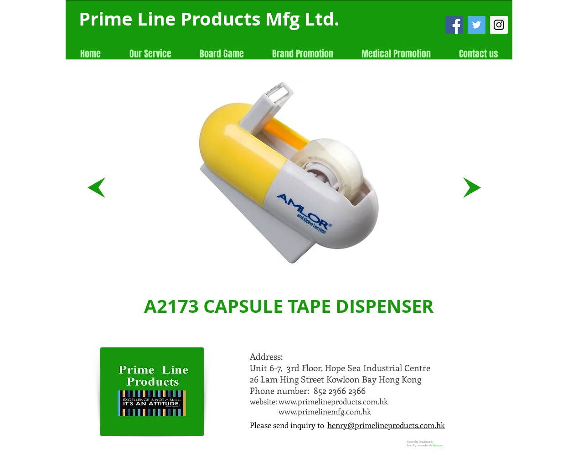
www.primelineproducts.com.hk (333, 401)
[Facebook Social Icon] (454, 25)
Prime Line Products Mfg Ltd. (209, 18)
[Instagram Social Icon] (499, 25)
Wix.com (438, 445)
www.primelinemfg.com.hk (325, 411)
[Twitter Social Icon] (476, 25)
